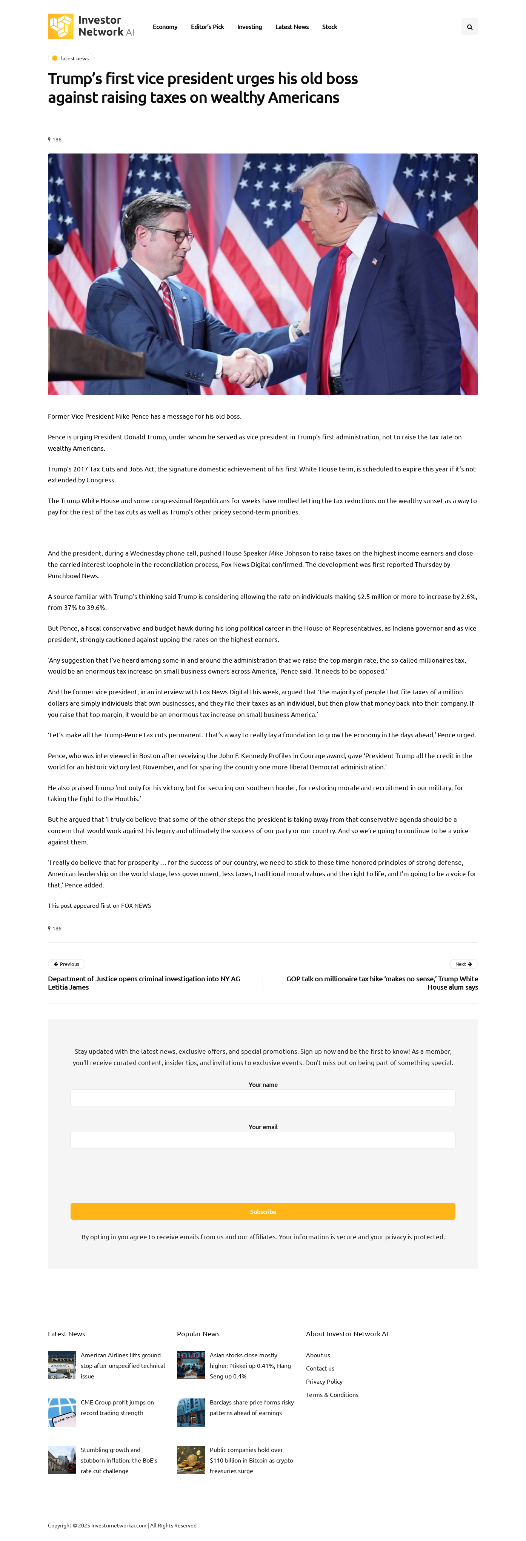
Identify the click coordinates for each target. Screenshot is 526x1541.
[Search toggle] (469, 26)
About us (318, 1354)
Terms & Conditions (332, 1394)
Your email (263, 1134)
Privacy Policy (324, 1381)
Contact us (320, 1368)
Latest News (292, 26)
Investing (249, 26)
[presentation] (263, 1174)
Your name (263, 1091)
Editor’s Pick (207, 26)
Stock (329, 26)
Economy (165, 26)
